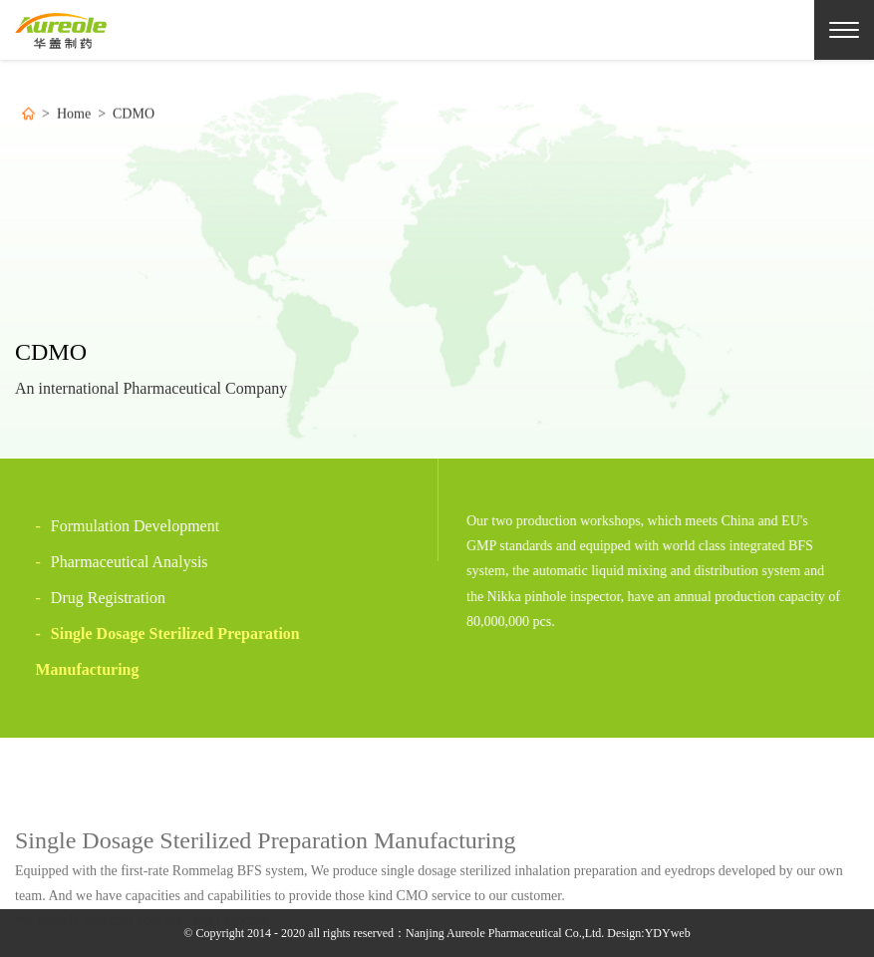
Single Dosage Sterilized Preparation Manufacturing (156, 651)
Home (74, 115)
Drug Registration (88, 597)
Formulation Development (116, 525)
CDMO (133, 115)
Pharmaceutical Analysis (110, 561)
